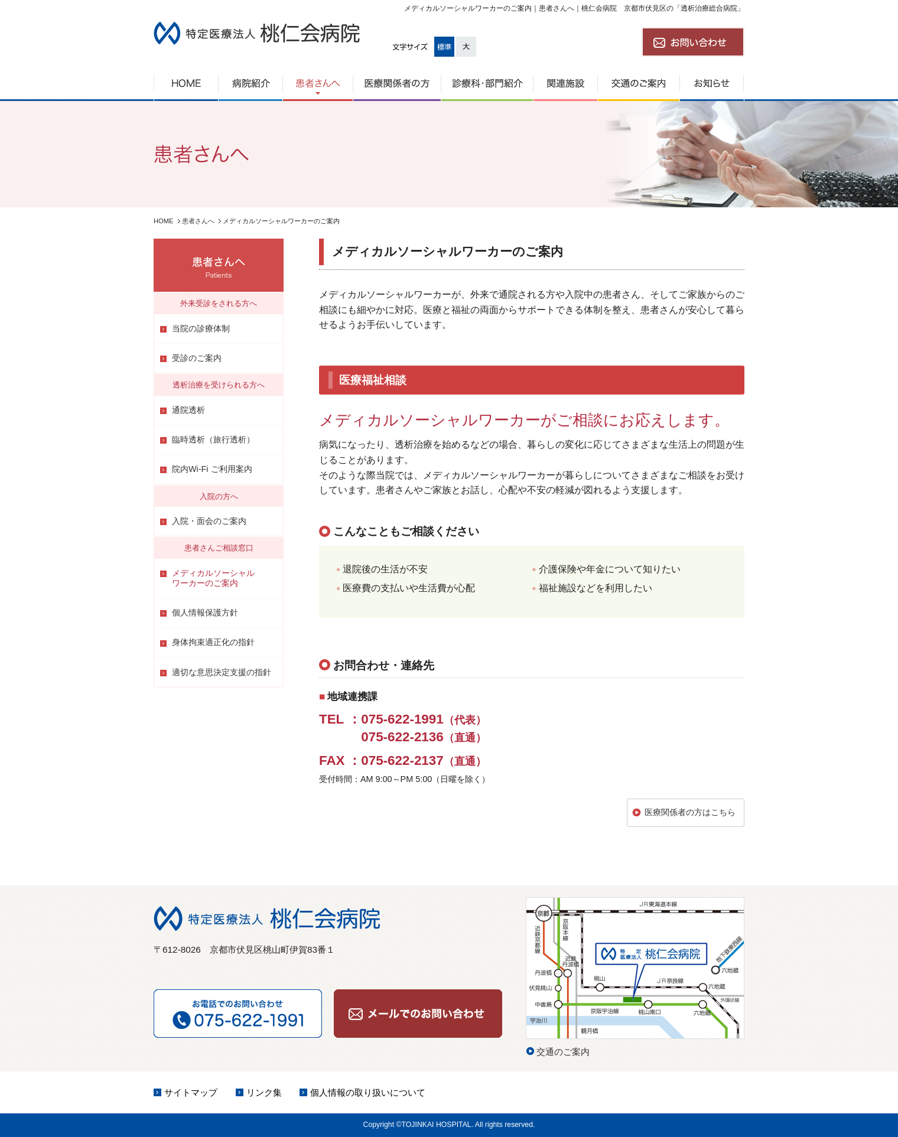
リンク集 (264, 1092)
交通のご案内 (638, 83)
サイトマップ (190, 1092)
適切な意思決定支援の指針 (221, 672)
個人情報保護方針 (205, 612)
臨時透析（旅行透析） (213, 439)
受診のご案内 (197, 358)
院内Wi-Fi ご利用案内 (212, 469)
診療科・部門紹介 (487, 83)
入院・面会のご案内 (209, 521)
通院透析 (188, 410)
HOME (186, 83)
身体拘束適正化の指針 (213, 642)
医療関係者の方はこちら (690, 812)
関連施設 (565, 83)
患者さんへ (317, 83)
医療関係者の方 (397, 83)
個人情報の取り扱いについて (367, 1092)
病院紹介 (250, 83)
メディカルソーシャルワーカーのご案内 (213, 578)
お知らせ (711, 83)
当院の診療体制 (201, 328)
